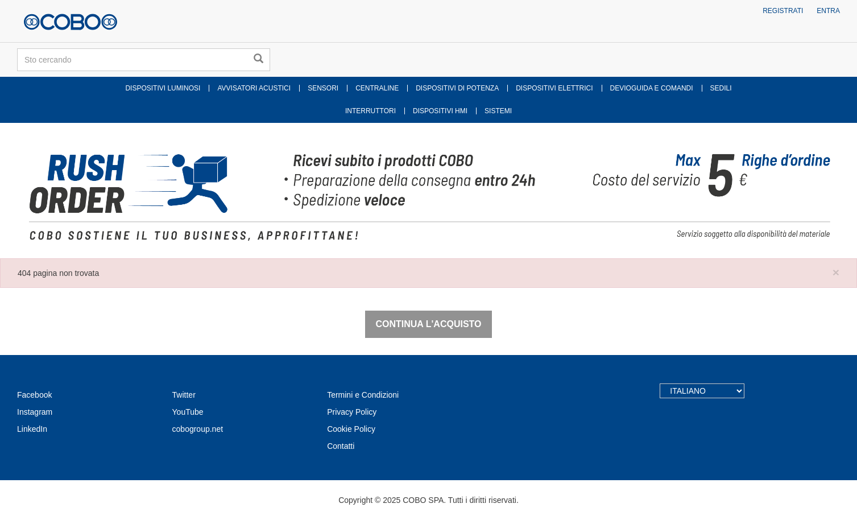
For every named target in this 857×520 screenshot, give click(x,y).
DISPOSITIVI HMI (440, 111)
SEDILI (721, 88)
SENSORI (323, 88)
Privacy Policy (351, 411)
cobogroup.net (197, 429)
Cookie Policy (351, 429)
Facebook (34, 394)
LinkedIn (32, 429)
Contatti (340, 446)
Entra (828, 11)
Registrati (783, 11)
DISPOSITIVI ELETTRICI (554, 88)
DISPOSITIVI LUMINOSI (162, 88)
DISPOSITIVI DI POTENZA (457, 88)
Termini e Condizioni (363, 394)
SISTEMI (498, 111)
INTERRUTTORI (370, 111)
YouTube (188, 411)
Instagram (34, 411)
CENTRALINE (377, 88)
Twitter (184, 394)
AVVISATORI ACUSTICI (254, 88)
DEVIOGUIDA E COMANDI (651, 88)
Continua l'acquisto (428, 324)
